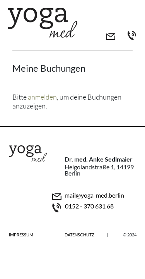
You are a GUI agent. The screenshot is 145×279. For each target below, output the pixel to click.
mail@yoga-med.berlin (94, 195)
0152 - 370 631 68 (89, 206)
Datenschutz (79, 234)
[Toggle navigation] (121, 15)
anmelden (42, 97)
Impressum (21, 234)
